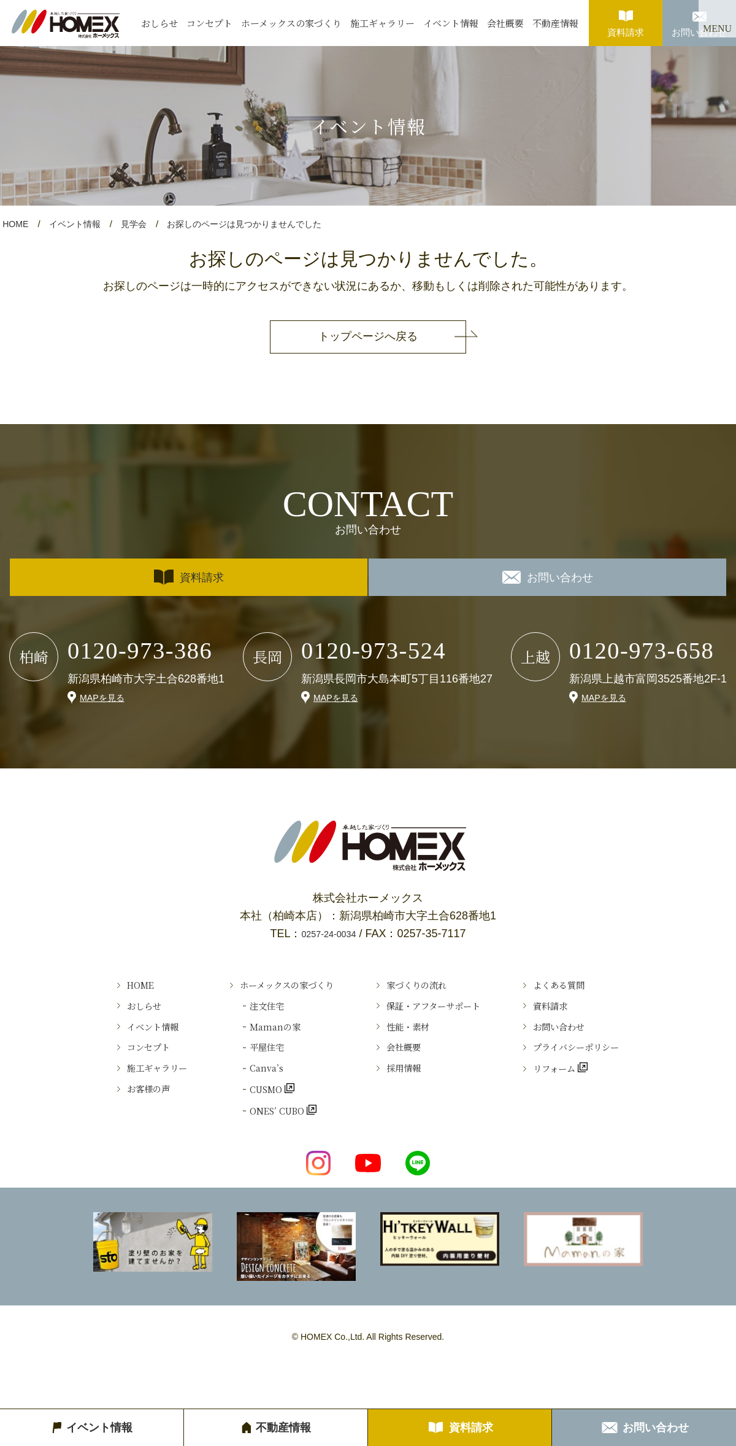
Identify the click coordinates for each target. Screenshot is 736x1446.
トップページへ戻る (368, 336)
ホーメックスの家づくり (291, 23)
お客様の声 (107, 1122)
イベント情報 (450, 23)
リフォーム (586, 1096)
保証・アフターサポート (443, 1015)
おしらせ (159, 23)
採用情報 (405, 1096)
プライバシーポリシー (612, 1069)
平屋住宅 (242, 1069)
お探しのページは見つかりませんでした (257, 223)
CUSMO (242, 1122)
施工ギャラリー (382, 23)
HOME (16, 223)
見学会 (140, 223)
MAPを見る (105, 697)
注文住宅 (242, 1015)
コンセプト (209, 23)
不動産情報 (555, 23)
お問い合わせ (699, 18)
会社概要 (505, 23)
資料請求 (625, 18)
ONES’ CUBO (256, 1149)
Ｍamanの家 (251, 1042)
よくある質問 (590, 988)
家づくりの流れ (422, 988)
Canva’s (241, 1096)
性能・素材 (411, 1042)
